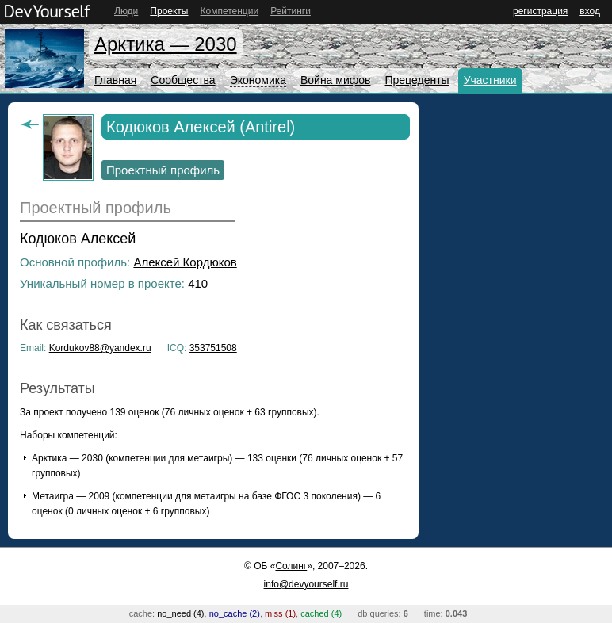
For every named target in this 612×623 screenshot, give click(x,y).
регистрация (540, 11)
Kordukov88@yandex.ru (100, 348)
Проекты (169, 11)
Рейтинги (290, 11)
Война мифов (335, 80)
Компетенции (229, 11)
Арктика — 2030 (165, 44)
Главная (115, 80)
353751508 (213, 348)
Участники (490, 80)
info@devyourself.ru (306, 584)
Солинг (291, 565)
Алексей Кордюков (184, 262)
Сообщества (183, 80)
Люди (126, 11)
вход (589, 11)
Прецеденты (416, 80)
